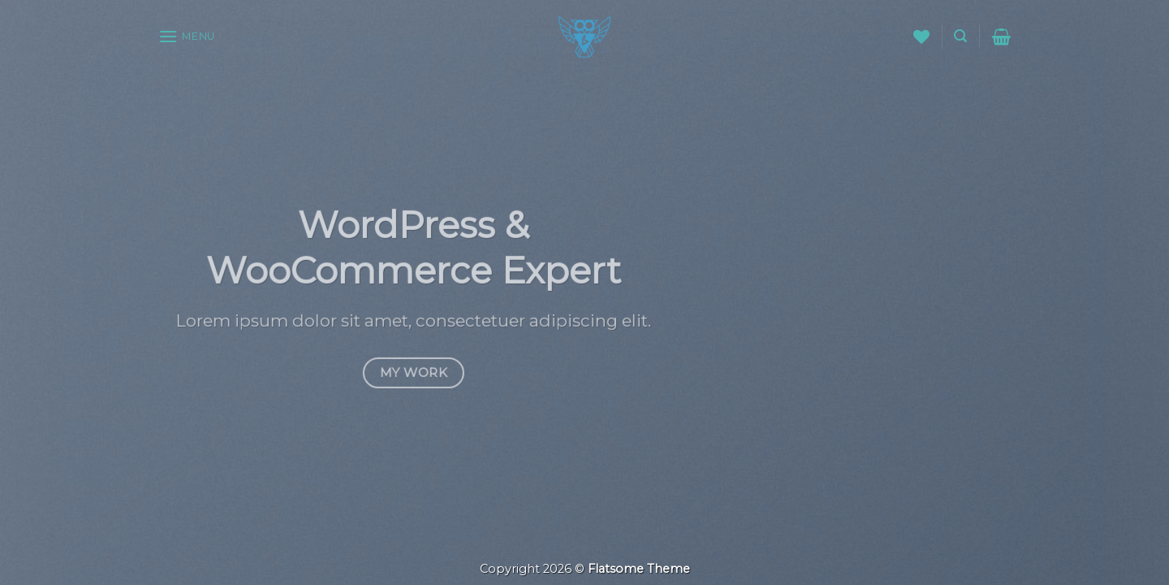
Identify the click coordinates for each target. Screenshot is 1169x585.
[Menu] (186, 36)
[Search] (960, 36)
